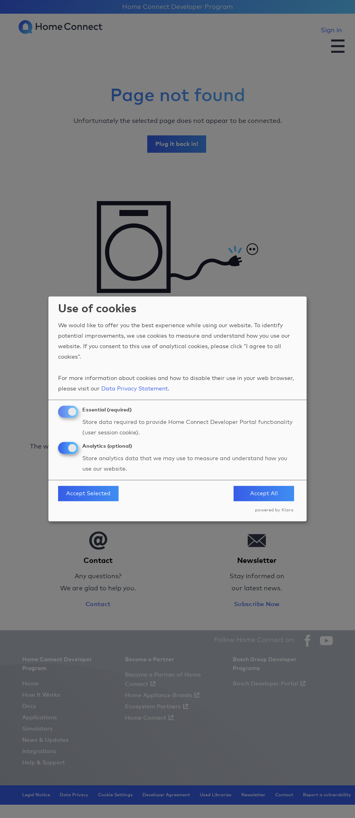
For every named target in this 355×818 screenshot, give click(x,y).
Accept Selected (88, 493)
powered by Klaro (274, 510)
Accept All (264, 493)
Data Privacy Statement (134, 389)
